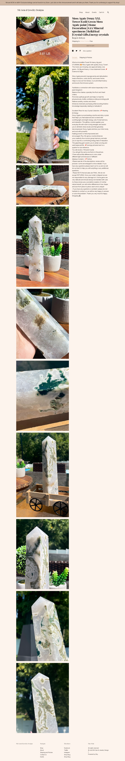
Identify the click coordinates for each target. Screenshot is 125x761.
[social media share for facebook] (73, 51)
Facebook (67, 748)
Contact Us (43, 754)
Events (94, 12)
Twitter (66, 750)
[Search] (108, 13)
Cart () (101, 12)
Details (75, 57)
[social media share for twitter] (77, 51)
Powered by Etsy (93, 754)
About (87, 12)
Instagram (67, 752)
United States (84, 41)
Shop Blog (67, 754)
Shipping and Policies (46, 752)
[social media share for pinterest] (80, 51)
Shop (81, 12)
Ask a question (87, 51)
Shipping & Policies (86, 57)
